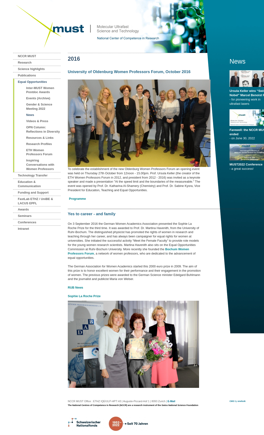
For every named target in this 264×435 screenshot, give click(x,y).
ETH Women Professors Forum (39, 152)
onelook (242, 401)
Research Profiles (39, 144)
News (30, 115)
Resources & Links (40, 138)
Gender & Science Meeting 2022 (39, 106)
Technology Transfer (33, 175)
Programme (77, 198)
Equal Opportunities (32, 82)
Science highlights (31, 69)
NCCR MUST (27, 56)
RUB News (75, 287)
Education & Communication (29, 184)
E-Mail (171, 401)
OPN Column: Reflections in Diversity (43, 129)
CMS (232, 401)
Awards (23, 209)
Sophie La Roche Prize (84, 296)
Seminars (25, 216)
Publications (27, 75)
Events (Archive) (38, 98)
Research (25, 62)
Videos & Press (37, 121)
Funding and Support (33, 192)
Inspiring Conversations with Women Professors (40, 165)
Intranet (23, 228)
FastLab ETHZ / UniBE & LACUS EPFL (35, 201)
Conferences (27, 222)
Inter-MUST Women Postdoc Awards (40, 90)
